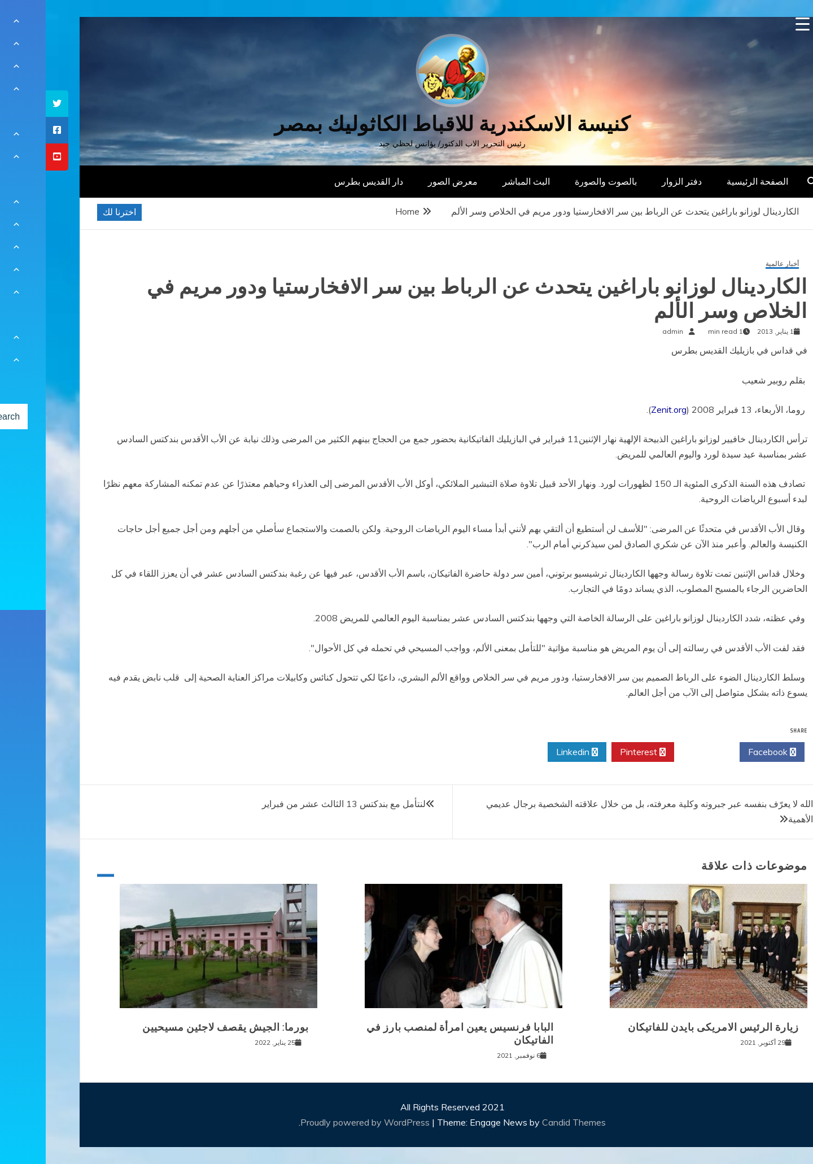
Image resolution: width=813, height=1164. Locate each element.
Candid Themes (528, 1122)
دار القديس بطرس (323, 181)
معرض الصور (407, 181)
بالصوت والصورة (560, 181)
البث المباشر (480, 181)
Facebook (726, 752)
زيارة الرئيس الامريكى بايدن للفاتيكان (667, 1027)
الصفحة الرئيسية (711, 181)
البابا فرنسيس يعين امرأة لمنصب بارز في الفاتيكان (414, 1033)
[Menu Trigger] (756, 24)
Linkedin (531, 752)
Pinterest (597, 752)
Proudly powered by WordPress (320, 1122)
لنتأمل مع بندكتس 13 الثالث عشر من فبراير (298, 803)
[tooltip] (11, 103)
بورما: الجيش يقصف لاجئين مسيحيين (180, 1027)
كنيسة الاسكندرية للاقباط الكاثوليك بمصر (407, 124)
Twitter (661, 752)
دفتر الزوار (636, 181)
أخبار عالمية (736, 264)
